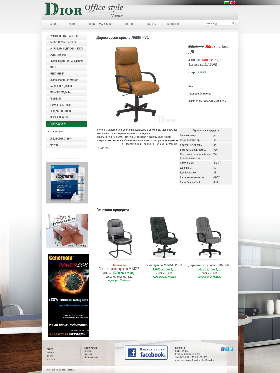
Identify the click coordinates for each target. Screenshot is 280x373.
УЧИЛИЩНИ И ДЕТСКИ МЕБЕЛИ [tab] (67, 48)
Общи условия (91, 357)
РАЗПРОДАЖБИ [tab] (58, 123)
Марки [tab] (54, 145)
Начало (50, 352)
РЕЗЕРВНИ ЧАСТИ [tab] (59, 117)
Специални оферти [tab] (61, 138)
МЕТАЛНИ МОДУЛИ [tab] (60, 92)
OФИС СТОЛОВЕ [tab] (58, 55)
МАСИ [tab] (53, 67)
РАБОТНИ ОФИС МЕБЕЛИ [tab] (63, 42)
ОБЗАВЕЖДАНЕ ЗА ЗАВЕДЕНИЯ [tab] (66, 61)
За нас (50, 355)
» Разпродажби (55, 131)
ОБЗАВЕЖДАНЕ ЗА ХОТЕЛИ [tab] (64, 80)
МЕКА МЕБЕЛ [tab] (57, 73)
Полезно (88, 353)
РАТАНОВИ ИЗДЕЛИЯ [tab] (61, 86)
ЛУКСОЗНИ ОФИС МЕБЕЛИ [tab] (64, 36)
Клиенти (88, 350)
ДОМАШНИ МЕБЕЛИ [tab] (60, 105)
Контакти (51, 359)
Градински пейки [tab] (60, 111)
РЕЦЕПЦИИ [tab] (56, 98)
